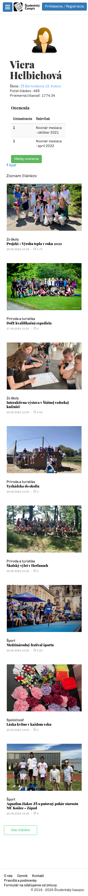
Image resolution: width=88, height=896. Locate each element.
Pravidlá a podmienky (30, 881)
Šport (21, 655)
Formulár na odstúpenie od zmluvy (40, 885)
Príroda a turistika (31, 333)
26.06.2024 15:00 (28, 426)
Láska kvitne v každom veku (39, 738)
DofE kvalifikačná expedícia (39, 337)
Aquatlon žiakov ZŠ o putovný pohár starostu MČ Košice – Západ (46, 819)
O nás (18, 876)
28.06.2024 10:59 (28, 263)
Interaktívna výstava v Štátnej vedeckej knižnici (48, 418)
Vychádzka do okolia (33, 500)
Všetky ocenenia (36, 173)
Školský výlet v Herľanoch (37, 579)
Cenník (32, 876)
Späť (22, 179)
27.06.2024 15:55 (28, 342)
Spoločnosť (25, 734)
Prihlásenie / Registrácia (64, 5)
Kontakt (48, 876)
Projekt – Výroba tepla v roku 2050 (44, 257)
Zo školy (23, 254)
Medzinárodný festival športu (40, 659)
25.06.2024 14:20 (28, 744)
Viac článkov (30, 844)
